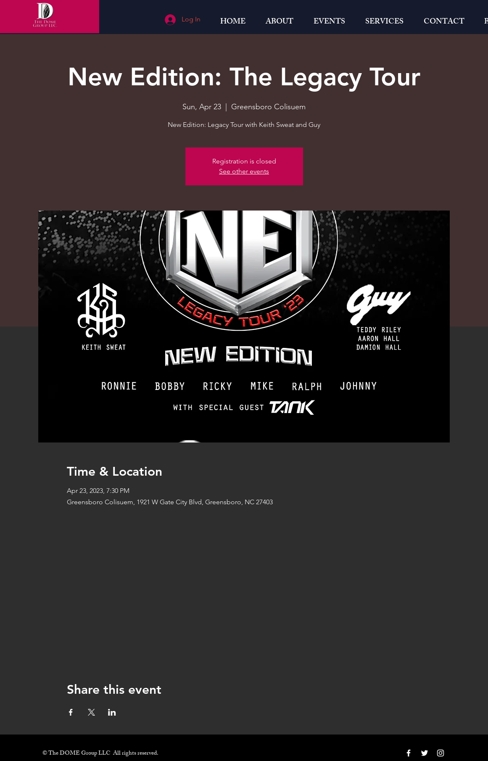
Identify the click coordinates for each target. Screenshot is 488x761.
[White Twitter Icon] (424, 753)
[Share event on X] (91, 712)
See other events (244, 171)
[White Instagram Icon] (440, 753)
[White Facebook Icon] (408, 753)
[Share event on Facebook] (71, 712)
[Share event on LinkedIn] (112, 712)
